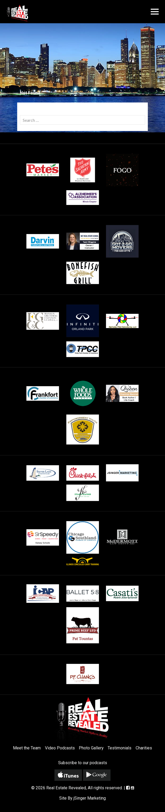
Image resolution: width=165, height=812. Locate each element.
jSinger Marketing (90, 798)
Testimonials (119, 747)
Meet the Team (27, 747)
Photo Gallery (91, 747)
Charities (144, 747)
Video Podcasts (60, 747)
